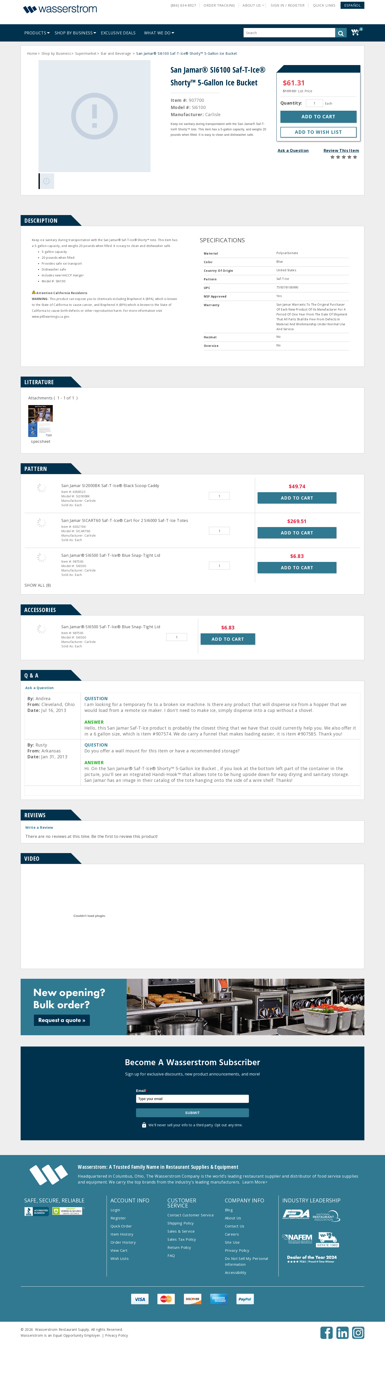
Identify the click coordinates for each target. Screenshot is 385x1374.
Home (32, 53)
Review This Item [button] (341, 150)
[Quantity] (314, 103)
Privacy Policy (237, 1250)
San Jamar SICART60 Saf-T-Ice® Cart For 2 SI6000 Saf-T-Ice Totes (124, 520)
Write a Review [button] (39, 827)
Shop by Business (56, 53)
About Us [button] (252, 5)
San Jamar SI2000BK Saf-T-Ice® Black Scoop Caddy (110, 485)
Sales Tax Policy (181, 1239)
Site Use (232, 1242)
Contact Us (235, 1226)
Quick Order (121, 1226)
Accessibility (236, 1272)
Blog (229, 1209)
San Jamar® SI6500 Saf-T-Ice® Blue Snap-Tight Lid (110, 555)
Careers (232, 1234)
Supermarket (85, 53)
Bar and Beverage (116, 53)
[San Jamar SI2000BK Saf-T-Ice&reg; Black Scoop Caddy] (41, 487)
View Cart (119, 1250)
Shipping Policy (180, 1223)
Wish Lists (119, 1258)
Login (115, 1209)
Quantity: (291, 103)
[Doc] (40, 435)
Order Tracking (219, 5)
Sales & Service (181, 1231)
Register (118, 1217)
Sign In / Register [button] (287, 5)
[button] (352, 5)
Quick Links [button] (326, 5)
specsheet (41, 441)
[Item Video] (90, 962)
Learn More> (254, 1182)
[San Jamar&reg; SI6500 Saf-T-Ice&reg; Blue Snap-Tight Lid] (41, 557)
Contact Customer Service (190, 1214)
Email (141, 1091)
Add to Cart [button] (297, 498)
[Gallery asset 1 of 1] (95, 116)
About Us (233, 1217)
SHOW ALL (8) (38, 585)
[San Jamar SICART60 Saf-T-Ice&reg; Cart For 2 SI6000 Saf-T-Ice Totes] (41, 522)
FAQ (171, 1255)
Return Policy (179, 1247)
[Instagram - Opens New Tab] (358, 1337)
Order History (123, 1242)
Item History (122, 1234)
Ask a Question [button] (293, 150)
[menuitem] (35, 32)
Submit (192, 1113)
